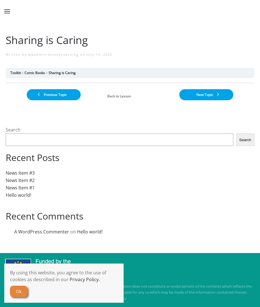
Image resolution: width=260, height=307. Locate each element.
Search (13, 130)
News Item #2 (20, 180)
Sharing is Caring (62, 72)
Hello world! (18, 195)
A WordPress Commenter (41, 232)
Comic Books (34, 72)
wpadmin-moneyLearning (53, 54)
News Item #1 (20, 188)
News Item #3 (20, 173)
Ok (19, 291)
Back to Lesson (119, 96)
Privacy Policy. (85, 279)
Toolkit (15, 72)
